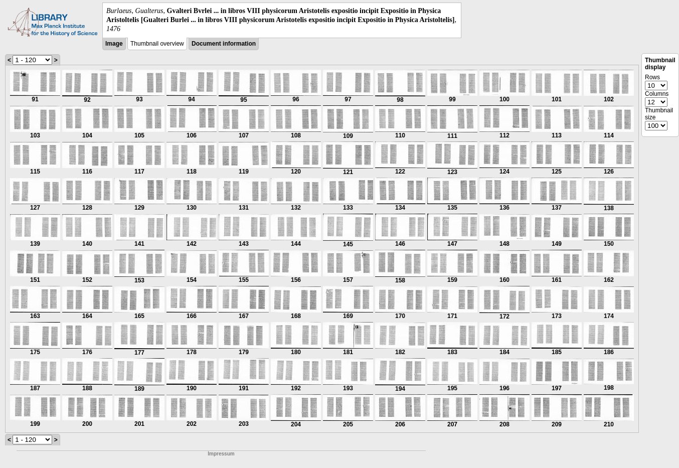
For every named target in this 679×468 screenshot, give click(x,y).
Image (114, 43)
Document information (224, 43)
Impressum (221, 453)
